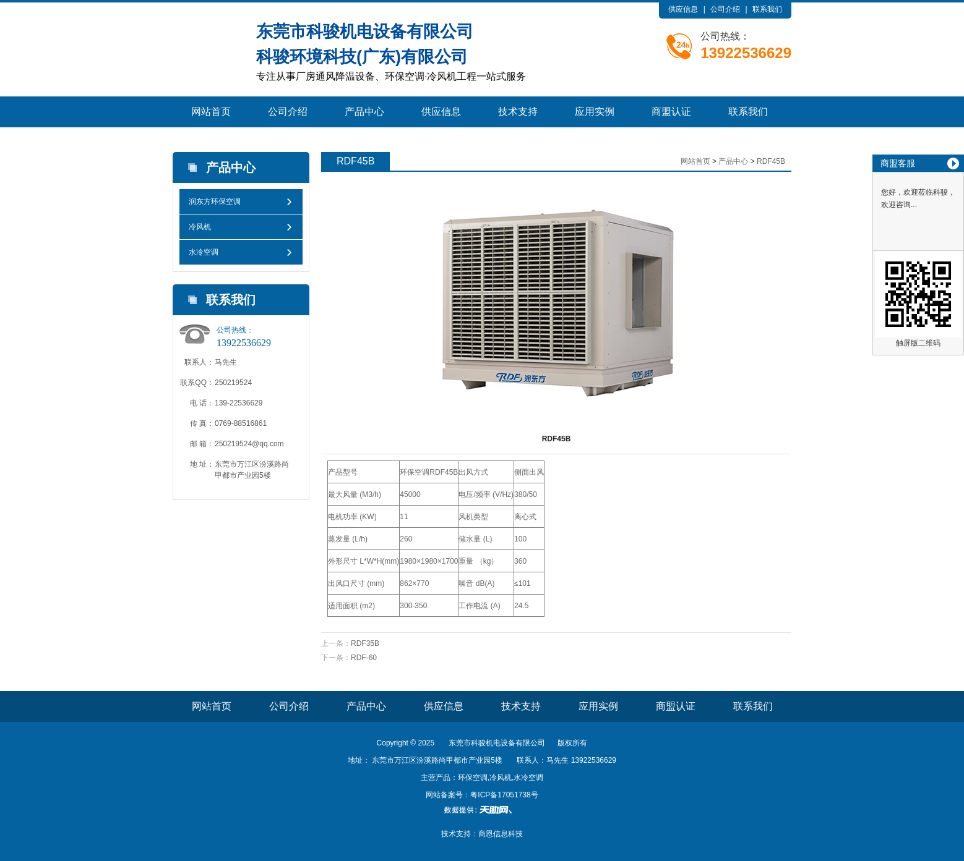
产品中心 (364, 111)
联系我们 (767, 9)
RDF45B (771, 161)
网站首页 (211, 111)
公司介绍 (725, 9)
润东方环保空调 (215, 201)
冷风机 (200, 227)
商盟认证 (671, 111)
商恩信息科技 (500, 833)
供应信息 (683, 9)
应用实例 (594, 111)
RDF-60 (364, 657)
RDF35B (365, 643)
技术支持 (518, 111)
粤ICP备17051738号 (504, 795)
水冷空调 (203, 252)
